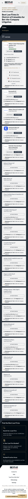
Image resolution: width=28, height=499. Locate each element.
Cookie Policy (11, 485)
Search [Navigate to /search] (14, 431)
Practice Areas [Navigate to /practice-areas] (14, 458)
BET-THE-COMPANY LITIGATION (9, 9)
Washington (5, 30)
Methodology (14, 480)
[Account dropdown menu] (23, 3)
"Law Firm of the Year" (14, 477)
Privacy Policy (5, 485)
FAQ (14, 474)
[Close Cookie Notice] (26, 488)
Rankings (14, 482)
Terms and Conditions (19, 485)
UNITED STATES (11, 7)
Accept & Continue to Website (14, 496)
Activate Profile (14, 167)
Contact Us (14, 471)
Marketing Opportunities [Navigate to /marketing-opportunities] (14, 444)
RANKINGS (4, 7)
